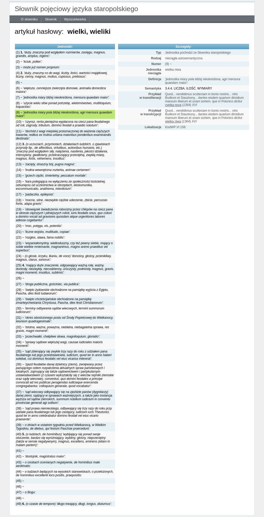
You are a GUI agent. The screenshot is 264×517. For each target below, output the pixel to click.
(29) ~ (60, 301)
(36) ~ (65, 375)
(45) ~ (20, 481)
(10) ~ (63, 123)
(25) (65, 269)
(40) (63, 439)
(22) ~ (40, 237)
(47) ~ (26, 492)
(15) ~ (51, 175)
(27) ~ (48, 284)
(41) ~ (20, 451)
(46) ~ (20, 486)
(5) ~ (19, 82)
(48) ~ (20, 498)
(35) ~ (64, 355)
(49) (64, 504)
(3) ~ (38, 67)
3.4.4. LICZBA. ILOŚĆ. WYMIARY (188, 88)
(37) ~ (64, 397)
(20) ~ (39, 226)
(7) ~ (62, 97)
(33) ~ (58, 336)
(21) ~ (43, 232)
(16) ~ (61, 185)
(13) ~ (45, 164)
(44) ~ (65, 473)
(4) (62, 74)
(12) (63, 151)
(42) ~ (40, 456)
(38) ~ (64, 414)
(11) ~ (63, 134)
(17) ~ (35, 194)
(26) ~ (20, 278)
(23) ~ (64, 246)
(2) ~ (29, 61)
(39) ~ (61, 426)
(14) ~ (53, 170)
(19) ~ (64, 215)
